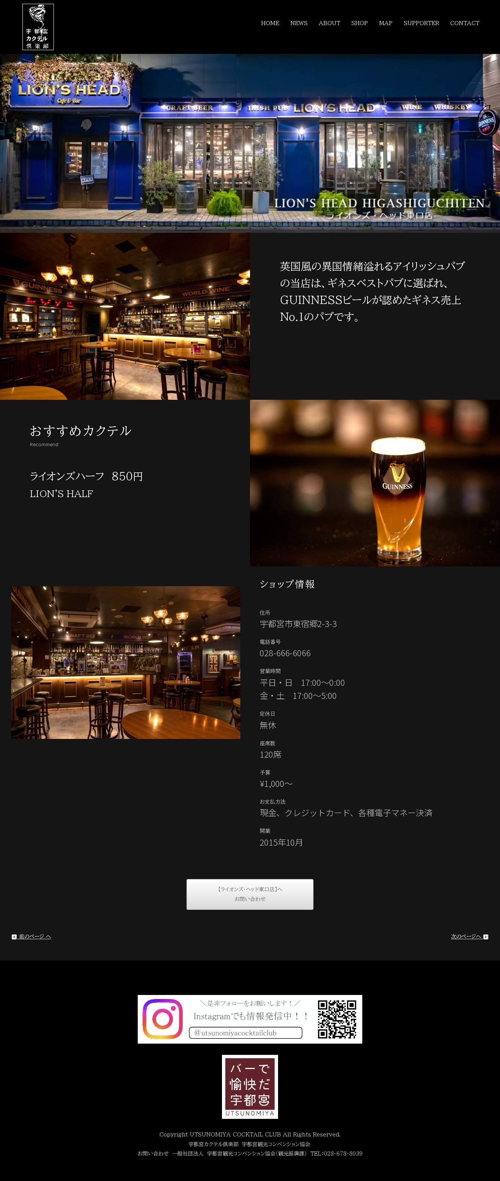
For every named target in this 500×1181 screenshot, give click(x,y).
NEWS (299, 23)
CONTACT (464, 23)
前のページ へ (31, 936)
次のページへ (470, 936)
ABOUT (329, 23)
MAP (386, 23)
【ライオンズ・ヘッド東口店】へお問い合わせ (250, 894)
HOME (270, 23)
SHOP (359, 23)
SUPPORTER (421, 23)
